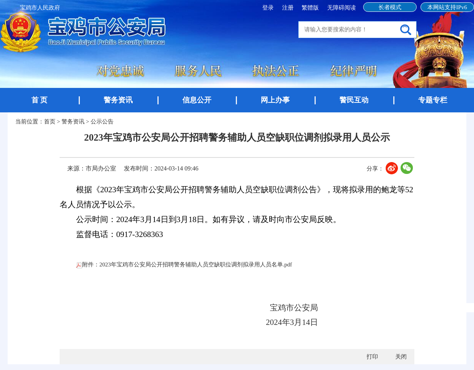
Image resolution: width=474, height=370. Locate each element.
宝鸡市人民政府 (40, 8)
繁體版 (310, 8)
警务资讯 (118, 100)
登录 (268, 8)
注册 (288, 8)
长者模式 (389, 7)
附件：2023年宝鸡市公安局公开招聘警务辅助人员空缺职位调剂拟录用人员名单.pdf (184, 264)
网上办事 (275, 100)
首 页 (39, 100)
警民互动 (353, 100)
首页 (49, 121)
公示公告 (102, 121)
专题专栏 (432, 100)
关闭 (401, 357)
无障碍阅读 (341, 8)
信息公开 (196, 100)
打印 (372, 357)
